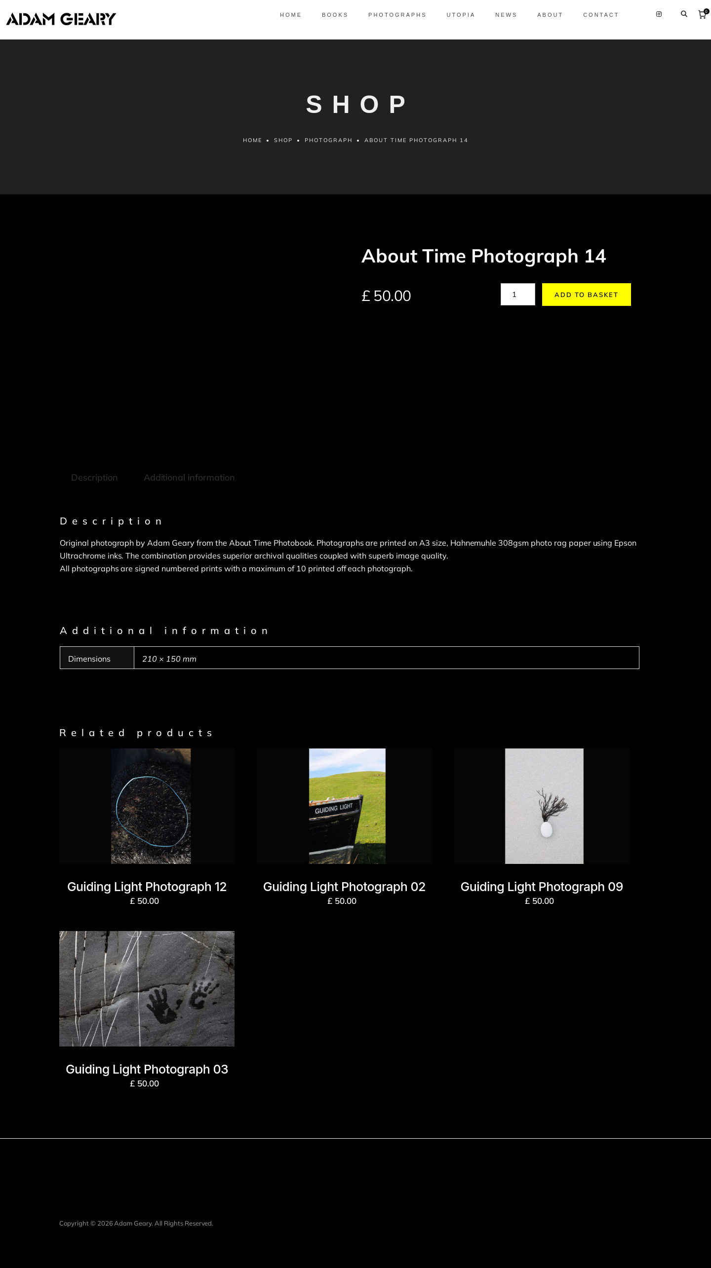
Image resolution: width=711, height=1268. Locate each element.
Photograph (329, 140)
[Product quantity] (518, 294)
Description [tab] (94, 477)
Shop (283, 140)
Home (252, 140)
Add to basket (586, 294)
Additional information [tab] (189, 477)
